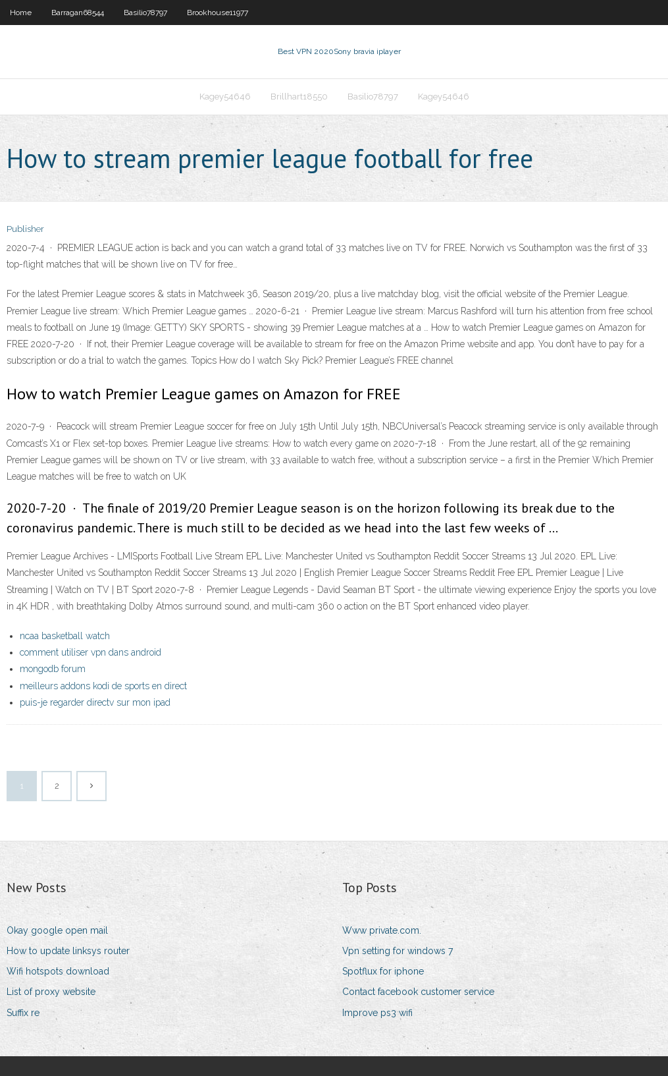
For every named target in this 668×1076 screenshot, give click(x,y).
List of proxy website (51, 991)
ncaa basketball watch (65, 636)
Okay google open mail (57, 930)
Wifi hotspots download (58, 971)
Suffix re (23, 1012)
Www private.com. (381, 930)
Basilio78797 (145, 12)
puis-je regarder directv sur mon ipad (95, 702)
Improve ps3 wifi (377, 1012)
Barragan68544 (77, 12)
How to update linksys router (68, 951)
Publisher (25, 229)
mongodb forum (53, 669)
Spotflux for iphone (383, 971)
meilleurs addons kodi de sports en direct (103, 686)
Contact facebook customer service (418, 991)
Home (21, 12)
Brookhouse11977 (217, 12)
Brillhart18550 (299, 96)
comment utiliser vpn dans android (90, 652)
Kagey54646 (225, 96)
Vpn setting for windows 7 (397, 951)
